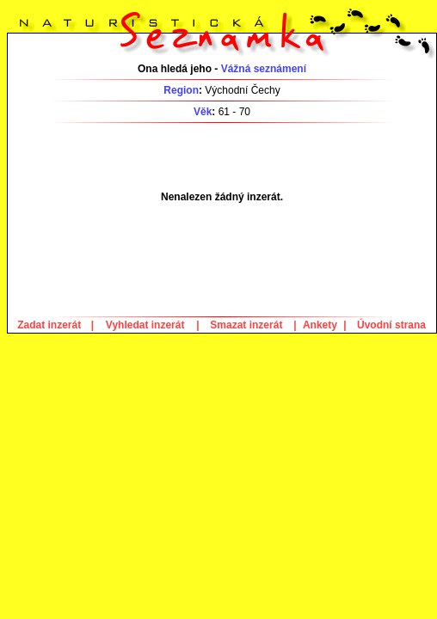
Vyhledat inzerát (145, 325)
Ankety (320, 325)
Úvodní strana (391, 325)
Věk (203, 112)
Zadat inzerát (49, 325)
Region (181, 90)
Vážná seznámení (263, 69)
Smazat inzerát (246, 325)
